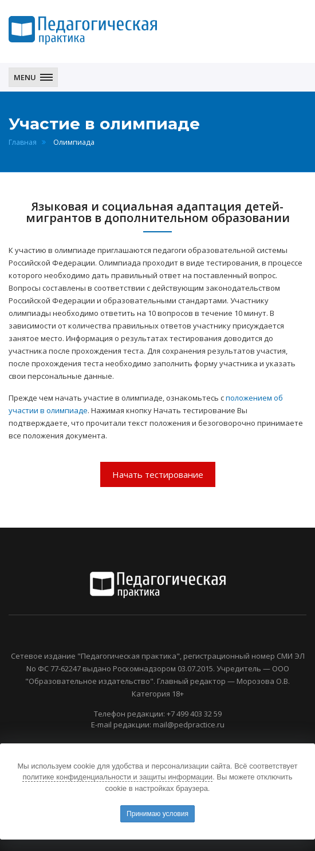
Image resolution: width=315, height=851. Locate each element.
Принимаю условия (157, 814)
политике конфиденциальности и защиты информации (117, 777)
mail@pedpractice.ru (189, 724)
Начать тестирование (157, 474)
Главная (23, 142)
